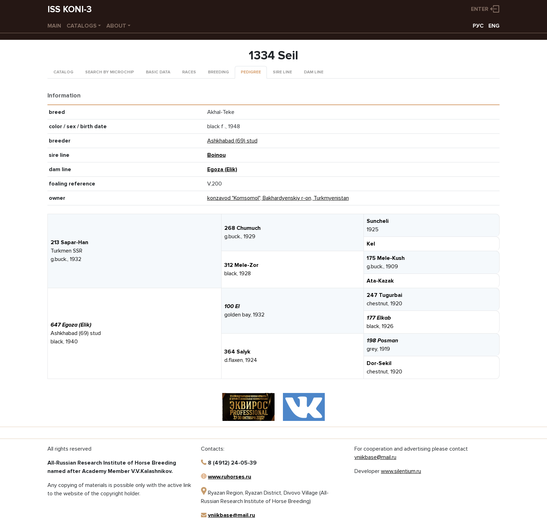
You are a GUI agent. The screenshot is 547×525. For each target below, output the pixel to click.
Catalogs (82, 25)
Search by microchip (109, 72)
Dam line (313, 72)
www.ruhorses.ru (229, 476)
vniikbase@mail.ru (231, 515)
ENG (494, 25)
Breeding (218, 72)
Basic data (158, 72)
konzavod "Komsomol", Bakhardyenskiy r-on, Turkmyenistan (278, 198)
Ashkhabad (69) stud (232, 140)
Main (54, 25)
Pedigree (251, 72)
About (116, 25)
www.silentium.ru (401, 471)
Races (189, 72)
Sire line (282, 72)
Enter (479, 9)
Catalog (63, 72)
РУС (478, 25)
